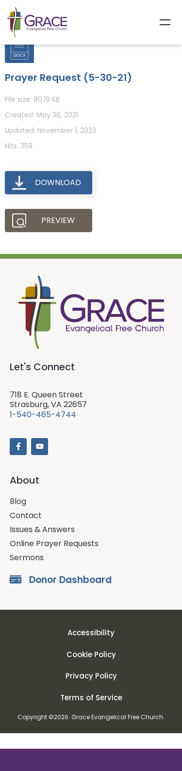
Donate (91, 760)
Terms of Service (91, 713)
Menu (165, 22)
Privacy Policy (91, 692)
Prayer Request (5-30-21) (68, 93)
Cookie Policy (91, 670)
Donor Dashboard (70, 595)
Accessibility (91, 649)
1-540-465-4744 (43, 430)
